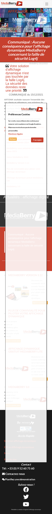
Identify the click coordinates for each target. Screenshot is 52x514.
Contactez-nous (13, 473)
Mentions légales (15, 134)
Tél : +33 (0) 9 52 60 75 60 (18, 468)
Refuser (13, 139)
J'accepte (37, 140)
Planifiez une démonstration (18, 479)
